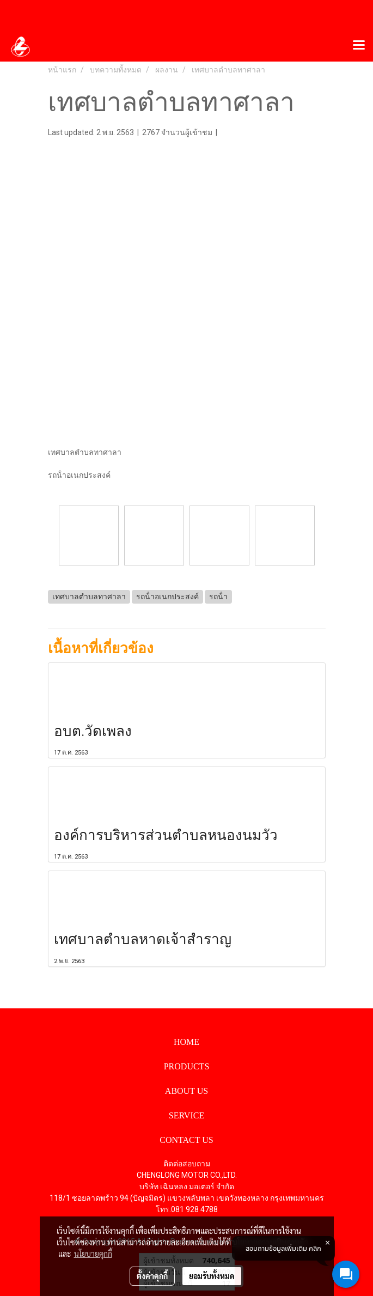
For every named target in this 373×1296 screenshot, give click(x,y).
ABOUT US (186, 1091)
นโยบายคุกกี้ (93, 1253)
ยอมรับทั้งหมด (212, 1276)
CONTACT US (186, 1140)
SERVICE (186, 1115)
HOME (186, 1041)
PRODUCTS (187, 1066)
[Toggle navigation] (359, 46)
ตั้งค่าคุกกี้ (152, 1276)
